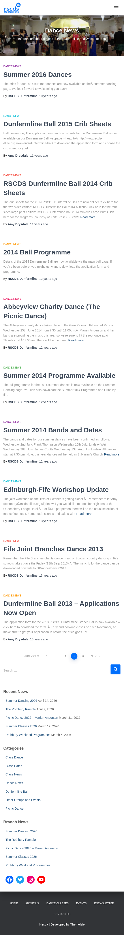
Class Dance (14, 757)
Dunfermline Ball (17, 791)
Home (14, 903)
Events (81, 903)
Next (94, 656)
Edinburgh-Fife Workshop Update (56, 489)
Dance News (12, 66)
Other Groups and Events (23, 800)
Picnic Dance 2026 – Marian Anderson (32, 717)
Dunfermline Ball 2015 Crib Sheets (57, 124)
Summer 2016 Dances (37, 74)
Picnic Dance (15, 808)
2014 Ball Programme (37, 252)
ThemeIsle (77, 924)
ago (48, 96)
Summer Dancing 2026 (21, 700)
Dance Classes (57, 903)
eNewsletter (104, 903)
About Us (32, 903)
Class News (14, 774)
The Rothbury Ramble (21, 709)
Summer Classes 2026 (21, 726)
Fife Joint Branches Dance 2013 (53, 549)
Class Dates (14, 766)
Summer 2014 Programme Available (59, 375)
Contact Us (62, 914)
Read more (88, 217)
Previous (32, 656)
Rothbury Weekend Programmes (28, 735)
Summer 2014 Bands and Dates (52, 430)
